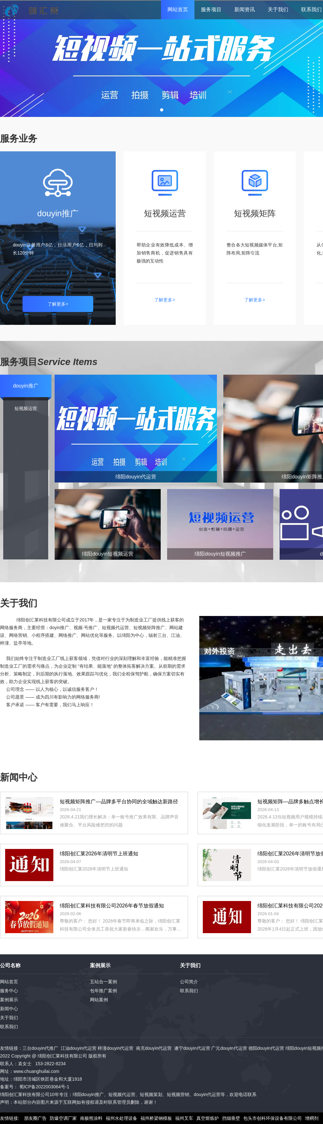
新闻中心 (9, 1008)
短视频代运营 (121, 1094)
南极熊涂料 (91, 1118)
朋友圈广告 (35, 1118)
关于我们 (278, 9)
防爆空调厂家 (63, 1118)
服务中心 (9, 990)
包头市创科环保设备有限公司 (272, 1118)
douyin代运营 (207, 1094)
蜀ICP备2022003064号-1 (44, 1086)
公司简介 (189, 981)
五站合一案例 (103, 981)
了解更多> (58, 304)
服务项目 (211, 9)
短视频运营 (25, 408)
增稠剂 (312, 1118)
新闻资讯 (244, 9)
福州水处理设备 (121, 1118)
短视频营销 (178, 1094)
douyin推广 (25, 385)
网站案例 (99, 999)
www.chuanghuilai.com (36, 1071)
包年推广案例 (103, 990)
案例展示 (9, 999)
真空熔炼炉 (207, 1118)
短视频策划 (151, 1094)
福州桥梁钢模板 (156, 1118)
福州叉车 (184, 1118)
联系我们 (9, 1026)
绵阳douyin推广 (88, 1094)
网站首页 (177, 9)
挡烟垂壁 (231, 1118)
